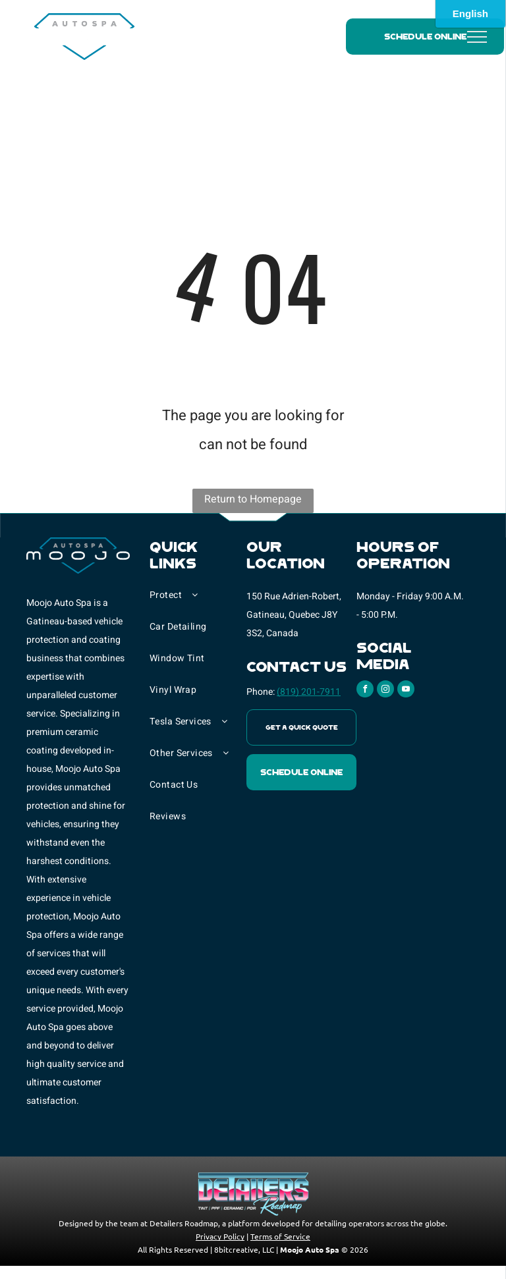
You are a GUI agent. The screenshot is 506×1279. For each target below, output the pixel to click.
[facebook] (365, 690)
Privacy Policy (220, 1236)
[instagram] (385, 690)
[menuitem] (198, 602)
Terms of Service (280, 1236)
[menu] (477, 37)
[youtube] (405, 690)
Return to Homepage (253, 499)
